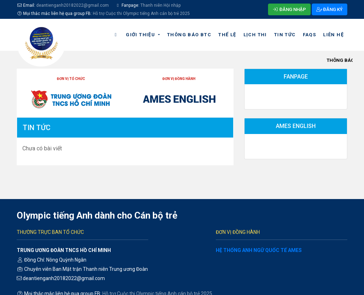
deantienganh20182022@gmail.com (72, 5)
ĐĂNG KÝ (329, 9)
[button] (143, 35)
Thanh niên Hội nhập (160, 5)
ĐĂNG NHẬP (289, 9)
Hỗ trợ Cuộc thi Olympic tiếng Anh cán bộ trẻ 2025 (141, 13)
